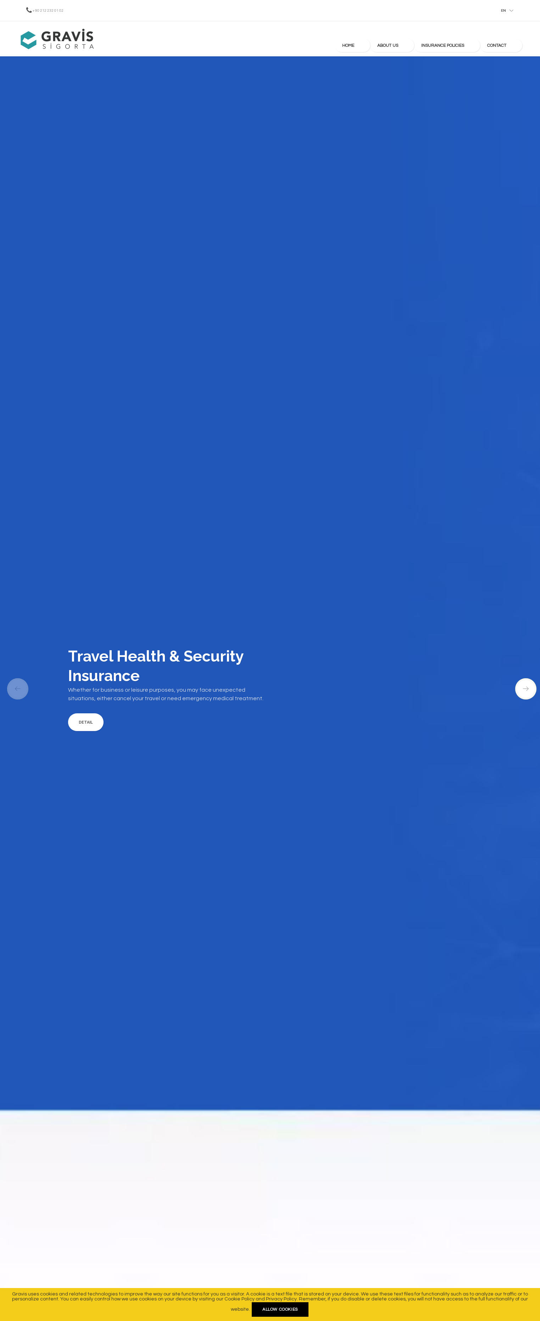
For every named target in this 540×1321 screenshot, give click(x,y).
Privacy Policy (281, 1299)
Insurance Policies (463, 39)
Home (391, 39)
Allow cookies (280, 1309)
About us (420, 39)
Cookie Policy (239, 1299)
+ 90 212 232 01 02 (48, 10)
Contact (506, 39)
